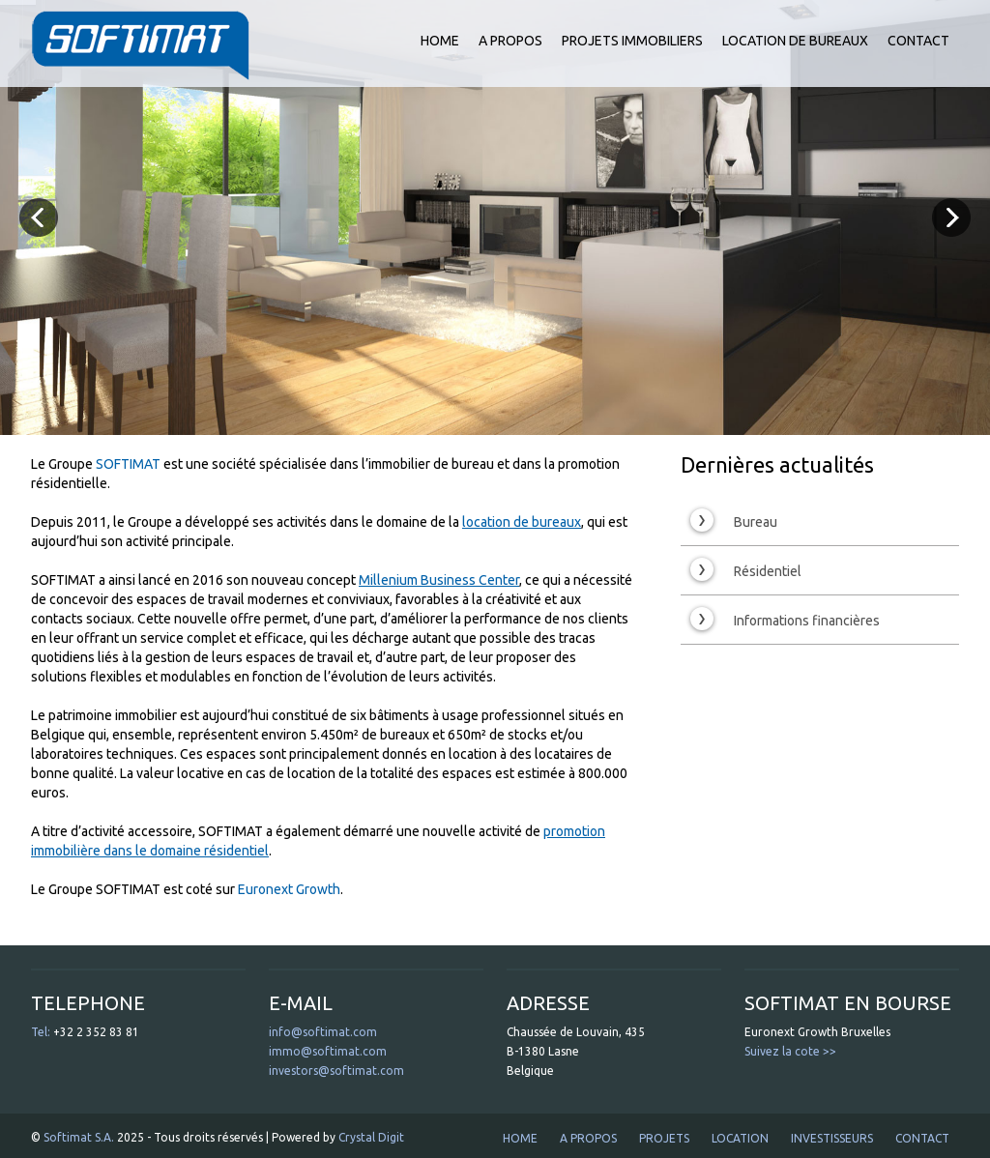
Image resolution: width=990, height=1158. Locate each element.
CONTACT (918, 40)
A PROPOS (510, 40)
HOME (440, 40)
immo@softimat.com (328, 1051)
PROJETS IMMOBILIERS (632, 40)
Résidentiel (745, 569)
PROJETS (664, 1138)
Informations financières (785, 618)
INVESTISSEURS (832, 1138)
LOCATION (740, 1138)
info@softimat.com (323, 1032)
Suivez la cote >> (790, 1051)
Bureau (733, 520)
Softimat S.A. (79, 1137)
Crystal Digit (371, 1137)
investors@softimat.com (336, 1070)
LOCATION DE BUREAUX (795, 40)
